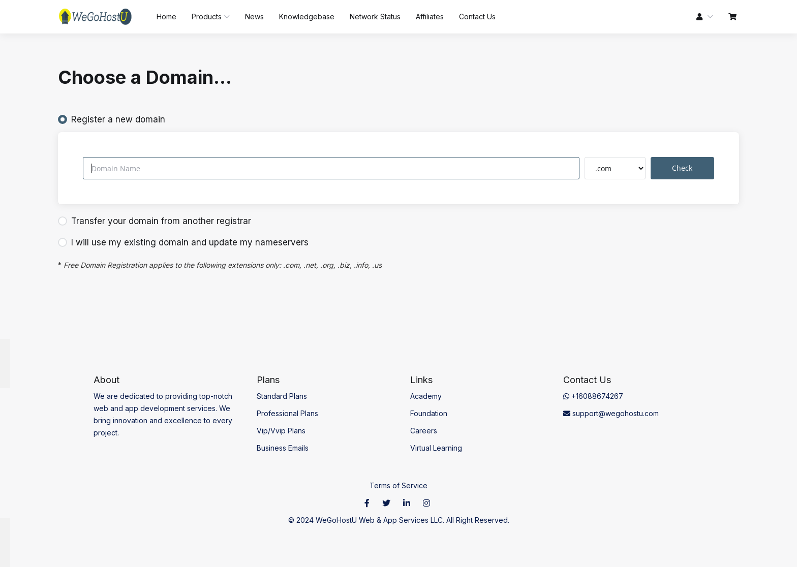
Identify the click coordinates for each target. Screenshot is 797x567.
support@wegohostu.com (611, 413)
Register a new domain (111, 119)
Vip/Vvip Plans (281, 430)
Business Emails (283, 448)
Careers (423, 430)
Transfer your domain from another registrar (154, 221)
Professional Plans (287, 413)
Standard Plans (282, 396)
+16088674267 (593, 396)
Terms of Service (398, 485)
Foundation (428, 413)
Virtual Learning (436, 448)
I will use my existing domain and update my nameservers (183, 242)
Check (682, 168)
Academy (426, 396)
